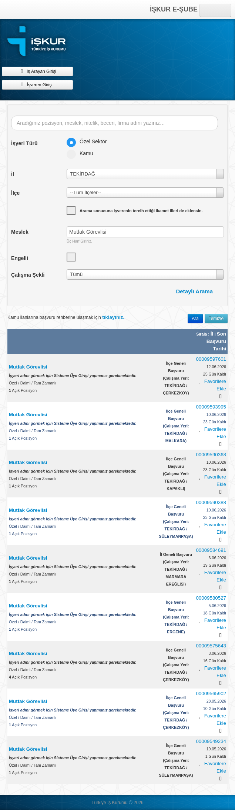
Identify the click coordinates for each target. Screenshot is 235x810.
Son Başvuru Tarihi (216, 341)
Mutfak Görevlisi (28, 367)
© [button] (130, 802)
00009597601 (211, 359)
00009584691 (211, 550)
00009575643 (211, 646)
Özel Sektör (89, 141)
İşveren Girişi (37, 84)
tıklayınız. (113, 317)
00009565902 (211, 693)
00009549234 (211, 741)
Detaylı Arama (194, 291)
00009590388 (211, 502)
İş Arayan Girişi (37, 71)
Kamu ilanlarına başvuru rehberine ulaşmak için (65, 317)
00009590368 (211, 454)
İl (213, 334)
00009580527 (211, 598)
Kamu (82, 153)
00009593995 (211, 407)
